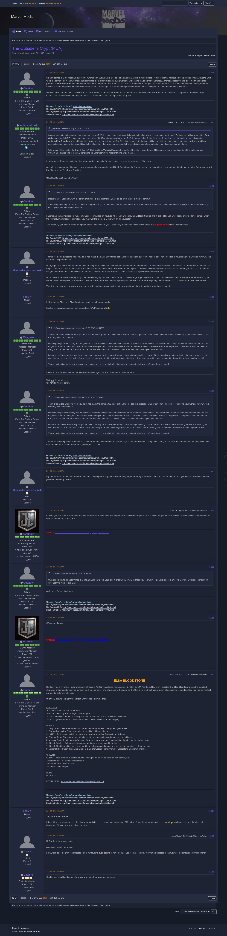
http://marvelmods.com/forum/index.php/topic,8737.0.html (73, 444)
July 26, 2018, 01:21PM (55, 391)
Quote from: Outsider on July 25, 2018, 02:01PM (70, 129)
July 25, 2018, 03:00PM (55, 122)
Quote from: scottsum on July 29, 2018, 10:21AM (71, 573)
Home (16, 31)
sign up (57, 3)
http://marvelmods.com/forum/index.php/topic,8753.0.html (88, 109)
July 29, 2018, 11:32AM (55, 674)
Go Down (16, 64)
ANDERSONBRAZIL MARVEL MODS (62, 178)
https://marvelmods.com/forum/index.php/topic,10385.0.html (82, 532)
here (52, 380)
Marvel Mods (22, 16)
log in (48, 3)
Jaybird (28, 874)
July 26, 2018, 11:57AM (55, 297)
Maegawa (28, 337)
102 (43, 64)
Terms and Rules (200, 928)
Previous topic (194, 56)
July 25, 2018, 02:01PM (55, 72)
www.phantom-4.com (82, 106)
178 (65, 64)
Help (190, 928)
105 (59, 64)
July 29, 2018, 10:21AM (55, 510)
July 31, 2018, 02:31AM (55, 836)
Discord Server (44, 31)
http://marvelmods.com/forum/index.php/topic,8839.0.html (88, 114)
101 (39, 64)
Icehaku (28, 851)
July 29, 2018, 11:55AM (55, 811)
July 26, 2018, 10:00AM (55, 251)
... (36, 64)
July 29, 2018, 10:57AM (55, 618)
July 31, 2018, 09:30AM (55, 871)
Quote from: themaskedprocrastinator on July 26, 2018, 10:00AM (77, 328)
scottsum (28, 534)
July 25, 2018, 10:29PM (55, 186)
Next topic (209, 56)
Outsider (28, 88)
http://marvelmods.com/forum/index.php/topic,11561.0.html (89, 112)
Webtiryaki (25, 928)
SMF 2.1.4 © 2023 (19, 931)
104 (54, 64)
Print (212, 64)
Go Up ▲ (211, 928)
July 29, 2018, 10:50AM (55, 567)
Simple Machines (33, 931)
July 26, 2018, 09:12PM (55, 471)
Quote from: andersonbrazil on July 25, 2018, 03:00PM (73, 192)
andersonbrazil (29, 125)
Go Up (14, 898)
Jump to (175, 911)
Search (28, 31)
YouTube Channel (64, 31)
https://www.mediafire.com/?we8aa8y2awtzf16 (82, 781)
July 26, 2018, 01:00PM (55, 321)
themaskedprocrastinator (28, 270)
